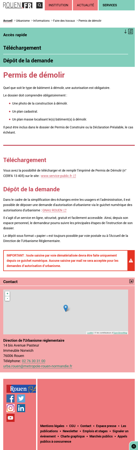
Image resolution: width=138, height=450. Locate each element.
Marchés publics (101, 436)
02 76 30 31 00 (33, 361)
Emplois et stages (95, 431)
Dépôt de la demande (28, 60)
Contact (85, 426)
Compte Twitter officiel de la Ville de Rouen (21, 398)
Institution (58, 5)
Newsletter (70, 431)
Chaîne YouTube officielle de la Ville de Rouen (10, 418)
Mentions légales (52, 426)
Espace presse (106, 426)
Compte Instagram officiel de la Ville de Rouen (10, 408)
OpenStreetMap (120, 333)
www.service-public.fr (56, 176)
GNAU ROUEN (52, 210)
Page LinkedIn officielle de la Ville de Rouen (21, 408)
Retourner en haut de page (133, 445)
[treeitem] (59, 5)
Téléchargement (22, 47)
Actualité (85, 5)
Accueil (7, 21)
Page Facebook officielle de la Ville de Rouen (10, 398)
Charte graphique (73, 436)
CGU (72, 426)
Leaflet (90, 333)
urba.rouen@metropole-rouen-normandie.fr (37, 366)
